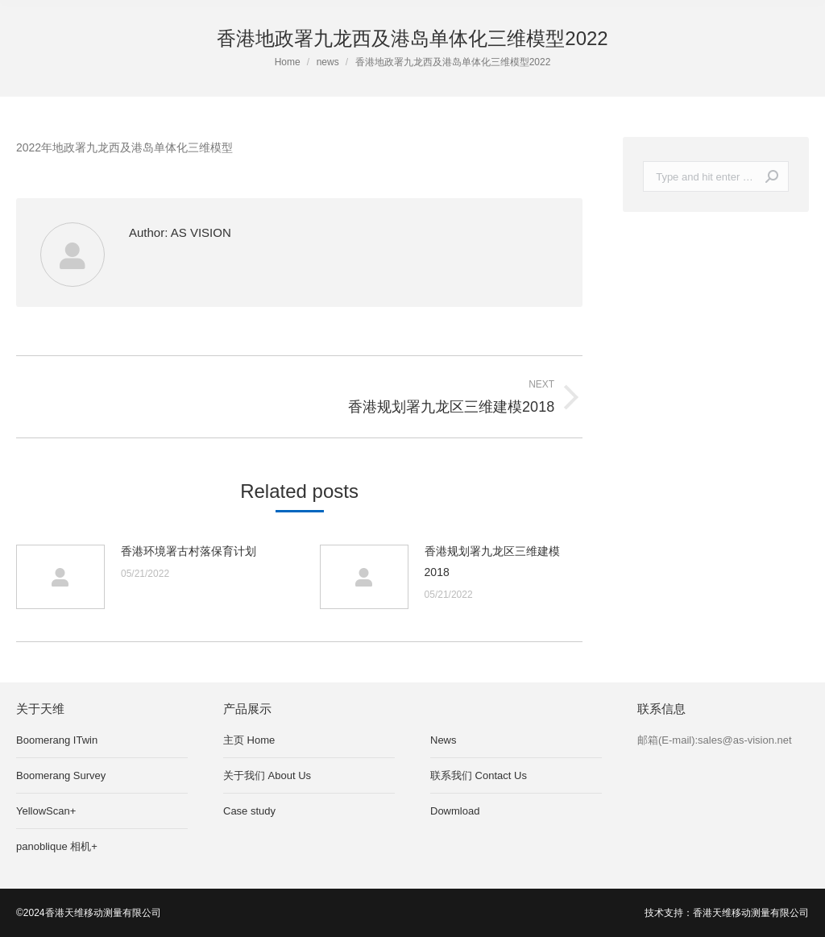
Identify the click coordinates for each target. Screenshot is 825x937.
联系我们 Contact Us (478, 775)
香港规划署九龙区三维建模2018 (492, 561)
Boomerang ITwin (56, 740)
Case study (249, 811)
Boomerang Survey (61, 775)
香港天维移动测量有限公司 (751, 912)
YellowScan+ (46, 811)
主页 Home (249, 740)
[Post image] (60, 577)
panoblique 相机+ (56, 846)
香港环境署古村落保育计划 (188, 551)
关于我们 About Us (267, 775)
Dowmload (454, 811)
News (443, 740)
